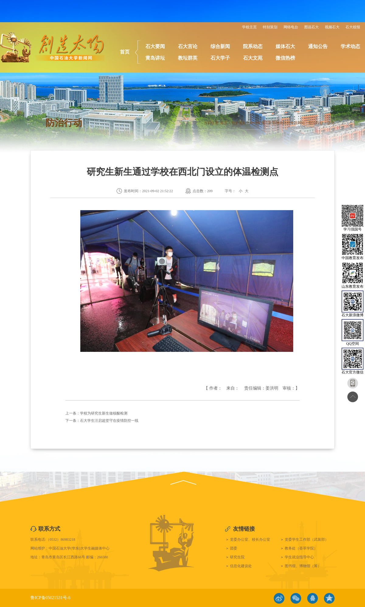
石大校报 (353, 27)
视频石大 (332, 27)
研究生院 (237, 557)
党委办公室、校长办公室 (250, 539)
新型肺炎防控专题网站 (286, 123)
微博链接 (279, 598)
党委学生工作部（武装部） (306, 539)
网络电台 (290, 27)
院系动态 (252, 46)
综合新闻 (220, 46)
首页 (125, 51)
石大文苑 (252, 58)
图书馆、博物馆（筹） (303, 566)
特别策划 (270, 27)
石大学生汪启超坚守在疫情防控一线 (109, 420)
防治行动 (316, 123)
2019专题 (257, 123)
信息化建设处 (241, 566)
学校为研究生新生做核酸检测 (103, 413)
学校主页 (249, 27)
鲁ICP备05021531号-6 (50, 597)
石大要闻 (155, 46)
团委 (233, 548)
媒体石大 (285, 46)
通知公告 (318, 46)
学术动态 (350, 46)
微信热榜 (285, 58)
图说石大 (311, 27)
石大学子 (220, 58)
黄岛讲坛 (155, 58)
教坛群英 (187, 58)
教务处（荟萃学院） (301, 548)
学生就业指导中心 (299, 557)
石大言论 (187, 46)
